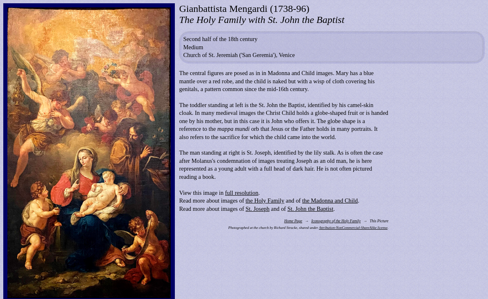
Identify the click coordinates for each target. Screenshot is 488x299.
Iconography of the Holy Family (335, 221)
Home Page (293, 221)
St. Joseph (257, 208)
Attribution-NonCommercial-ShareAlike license (353, 228)
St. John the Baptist (310, 208)
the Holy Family (264, 200)
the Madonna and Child (330, 200)
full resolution (241, 192)
